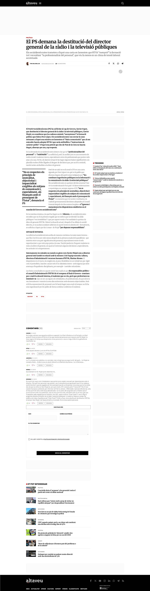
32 (29, 403)
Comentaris (61, 63)
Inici (28, 585)
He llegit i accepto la (49, 439)
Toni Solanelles (35, 63)
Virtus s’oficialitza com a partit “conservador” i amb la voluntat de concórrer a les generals (108, 179)
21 (29, 375)
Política (29, 38)
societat (30, 296)
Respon (40, 344)
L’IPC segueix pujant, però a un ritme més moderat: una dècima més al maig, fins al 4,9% (57, 519)
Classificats (74, 585)
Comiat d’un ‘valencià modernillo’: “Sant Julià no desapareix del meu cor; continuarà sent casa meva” (107, 167)
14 (34, 353)
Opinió (43, 585)
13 (34, 344)
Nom (29, 414)
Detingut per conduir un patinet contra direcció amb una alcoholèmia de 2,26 (55, 551)
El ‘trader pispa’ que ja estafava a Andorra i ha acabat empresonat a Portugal (107, 174)
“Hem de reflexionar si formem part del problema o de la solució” (57, 540)
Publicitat (44, 587)
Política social (42, 494)
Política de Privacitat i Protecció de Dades (57, 439)
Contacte (36, 587)
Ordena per (77, 328)
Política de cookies (79, 587)
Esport (40, 537)
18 (34, 375)
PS (37, 296)
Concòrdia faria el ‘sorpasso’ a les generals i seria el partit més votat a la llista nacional (56, 487)
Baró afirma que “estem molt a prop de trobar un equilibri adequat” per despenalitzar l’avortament (56, 498)
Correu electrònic (66, 414)
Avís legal (90, 587)
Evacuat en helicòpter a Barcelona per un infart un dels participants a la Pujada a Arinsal (108, 186)
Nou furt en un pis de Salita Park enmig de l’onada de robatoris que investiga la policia (56, 509)
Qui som (28, 587)
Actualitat (35, 585)
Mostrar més (58, 407)
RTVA (42, 296)
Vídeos (64, 585)
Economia (41, 515)
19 (29, 344)
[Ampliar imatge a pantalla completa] (120, 72)
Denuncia (49, 344)
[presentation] (43, 447)
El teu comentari (34, 423)
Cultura (50, 585)
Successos (41, 505)
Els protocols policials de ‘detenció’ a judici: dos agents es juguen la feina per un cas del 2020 (55, 530)
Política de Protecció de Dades (60, 587)
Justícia (40, 526)
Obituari (83, 585)
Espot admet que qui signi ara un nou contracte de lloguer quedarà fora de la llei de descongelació (108, 192)
